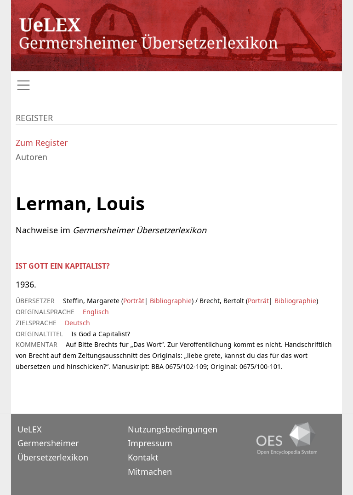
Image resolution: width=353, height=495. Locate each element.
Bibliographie (170, 300)
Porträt (133, 300)
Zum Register (42, 142)
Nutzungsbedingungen (172, 429)
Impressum (150, 443)
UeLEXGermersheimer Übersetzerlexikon (52, 443)
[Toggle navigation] (176, 85)
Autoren (31, 156)
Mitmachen (150, 471)
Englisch (96, 311)
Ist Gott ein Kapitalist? (63, 266)
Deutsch (77, 322)
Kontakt (143, 457)
